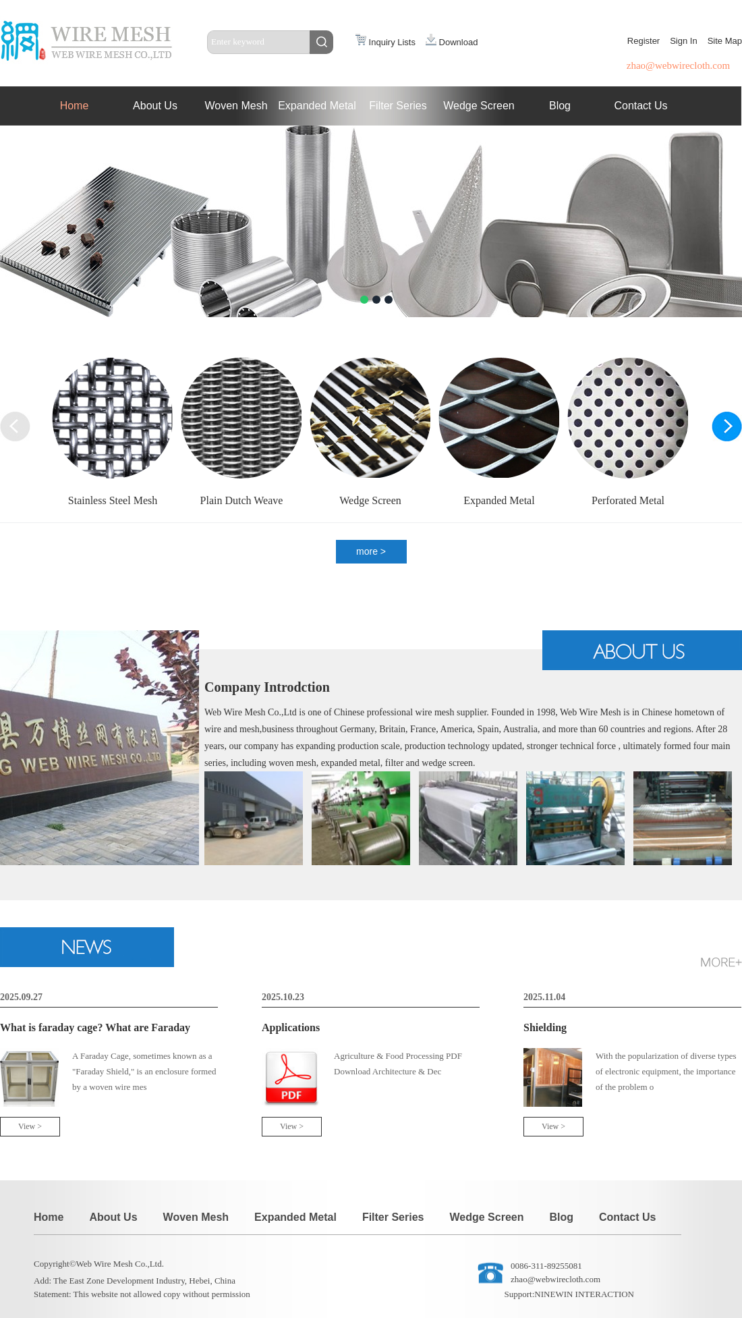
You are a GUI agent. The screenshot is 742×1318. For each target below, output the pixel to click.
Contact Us (640, 105)
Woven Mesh (235, 105)
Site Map (725, 41)
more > (371, 551)
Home (74, 105)
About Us (155, 105)
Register (643, 41)
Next (12, 138)
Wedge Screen (479, 105)
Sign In (683, 41)
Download (452, 42)
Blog (560, 105)
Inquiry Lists (385, 42)
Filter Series (397, 105)
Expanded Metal (317, 105)
